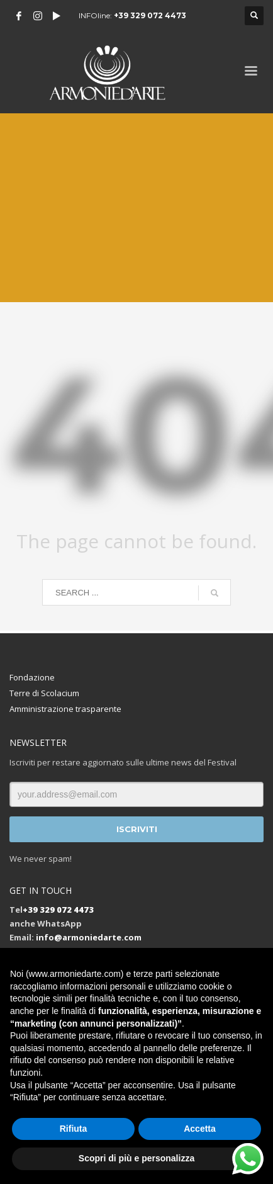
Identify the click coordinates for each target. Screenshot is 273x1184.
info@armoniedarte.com (89, 937)
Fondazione (32, 677)
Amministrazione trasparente (65, 708)
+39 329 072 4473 (150, 15)
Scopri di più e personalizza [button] (136, 1158)
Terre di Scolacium (44, 693)
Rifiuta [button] (73, 1129)
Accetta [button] (200, 1129)
